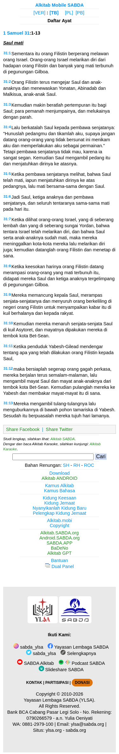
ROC (89, 465)
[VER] (40, 12)
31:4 (7, 127)
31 (27, 33)
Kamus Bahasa (59, 490)
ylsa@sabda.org (87, 724)
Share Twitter (59, 429)
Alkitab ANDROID (59, 478)
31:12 (8, 368)
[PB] (80, 12)
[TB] (54, 12)
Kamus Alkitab (59, 485)
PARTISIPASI (57, 682)
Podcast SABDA (81, 663)
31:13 (8, 403)
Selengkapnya (78, 653)
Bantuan (59, 560)
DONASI (82, 682)
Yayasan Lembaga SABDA (78, 647)
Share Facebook (23, 429)
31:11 (8, 346)
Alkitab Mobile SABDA (59, 5)
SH (66, 465)
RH (76, 465)
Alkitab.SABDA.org (59, 532)
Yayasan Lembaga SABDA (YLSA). (59, 700)
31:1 (7, 53)
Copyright (59, 525)
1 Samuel (13, 33)
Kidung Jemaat (59, 503)
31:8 (7, 266)
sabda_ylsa (28, 647)
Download (60, 473)
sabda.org (76, 730)
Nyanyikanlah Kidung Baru (60, 508)
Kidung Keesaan (59, 497)
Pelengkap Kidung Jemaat (59, 513)
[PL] (69, 12)
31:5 (7, 173)
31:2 (7, 81)
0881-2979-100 (37, 724)
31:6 (7, 196)
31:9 (7, 294)
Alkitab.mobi (59, 520)
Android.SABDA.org (59, 537)
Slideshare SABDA (61, 669)
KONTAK (34, 682)
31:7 (7, 219)
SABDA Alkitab (35, 663)
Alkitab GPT (59, 553)
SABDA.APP (60, 543)
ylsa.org (54, 730)
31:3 (7, 104)
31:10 (8, 323)
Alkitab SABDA (62, 439)
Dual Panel (59, 566)
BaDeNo (59, 548)
